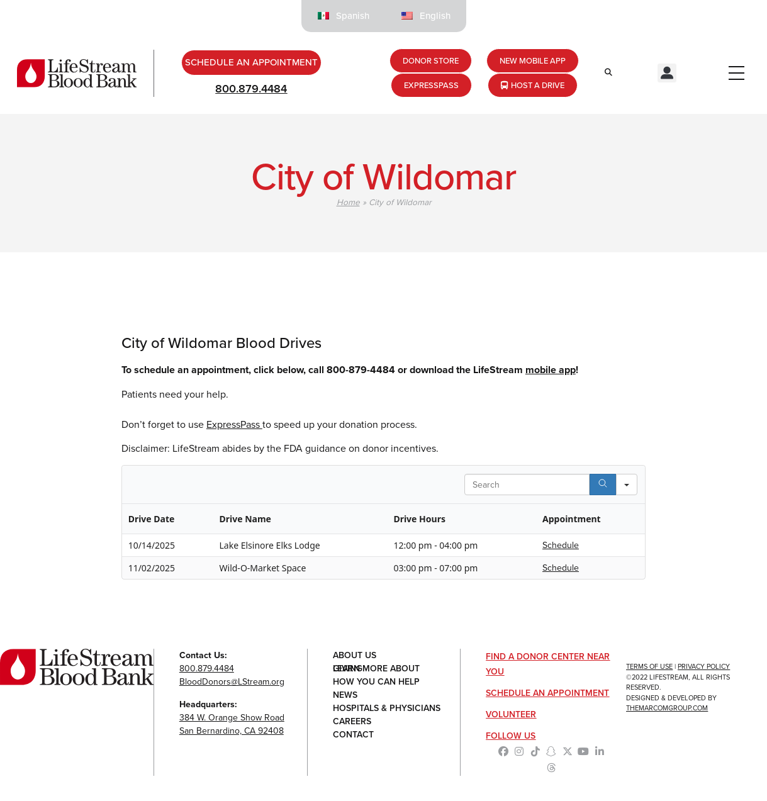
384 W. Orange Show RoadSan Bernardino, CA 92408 (231, 724)
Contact (353, 734)
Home (348, 202)
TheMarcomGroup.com (667, 708)
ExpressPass (234, 424)
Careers (352, 721)
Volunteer (511, 714)
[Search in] (626, 484)
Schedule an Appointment (547, 693)
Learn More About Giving (376, 668)
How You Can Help (376, 681)
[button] (667, 73)
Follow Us (510, 735)
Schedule (560, 545)
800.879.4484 (251, 89)
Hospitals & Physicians (386, 708)
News (345, 695)
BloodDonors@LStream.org (231, 681)
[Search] (603, 484)
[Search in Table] (527, 484)
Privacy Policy (704, 666)
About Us (354, 655)
